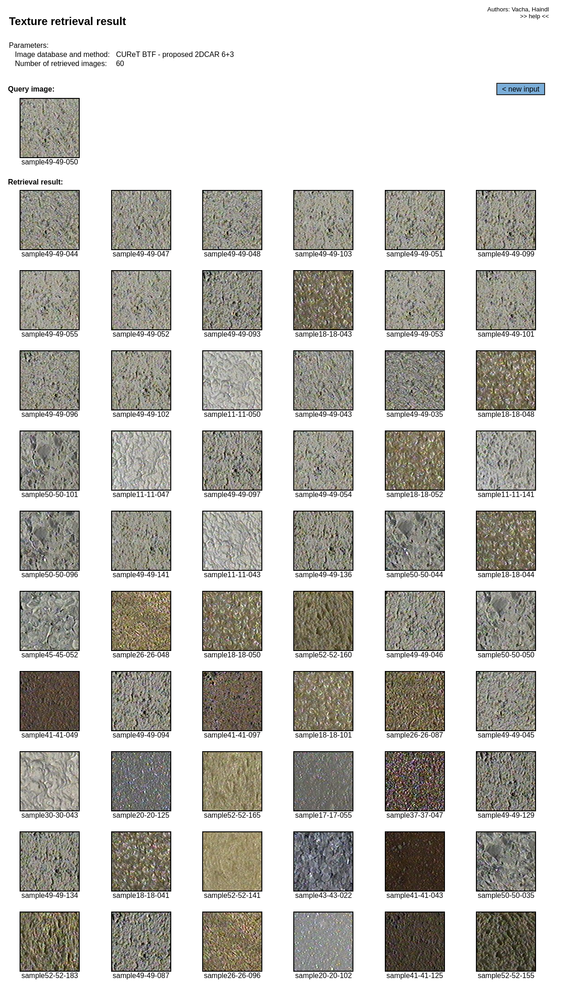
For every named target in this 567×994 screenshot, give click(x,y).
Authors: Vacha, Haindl (518, 9)
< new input (520, 89)
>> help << (534, 16)
